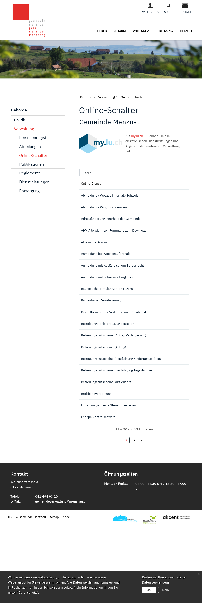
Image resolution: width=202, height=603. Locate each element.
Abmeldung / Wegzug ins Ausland (105, 212)
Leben (102, 31)
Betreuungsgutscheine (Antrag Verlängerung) (113, 387)
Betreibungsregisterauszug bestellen (107, 370)
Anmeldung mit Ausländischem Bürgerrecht (112, 297)
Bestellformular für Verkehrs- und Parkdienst (113, 357)
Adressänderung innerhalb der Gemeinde (111, 230)
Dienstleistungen (34, 182)
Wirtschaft (143, 31)
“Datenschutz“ (27, 592)
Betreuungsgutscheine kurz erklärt (106, 446)
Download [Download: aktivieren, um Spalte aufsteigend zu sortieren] (176, 183)
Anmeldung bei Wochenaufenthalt (105, 280)
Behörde (120, 31)
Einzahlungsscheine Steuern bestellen (108, 472)
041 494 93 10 (46, 570)
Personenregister (34, 137)
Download (180, 358)
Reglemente (30, 173)
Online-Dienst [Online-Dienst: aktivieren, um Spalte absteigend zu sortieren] (91, 183)
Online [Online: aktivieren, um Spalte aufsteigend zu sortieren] (154, 183)
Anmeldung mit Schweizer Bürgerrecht (109, 315)
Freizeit (185, 31)
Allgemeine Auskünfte (97, 263)
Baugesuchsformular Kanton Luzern (107, 332)
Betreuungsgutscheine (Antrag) (103, 400)
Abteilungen (30, 146)
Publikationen (31, 164)
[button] (86, 97)
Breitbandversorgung (96, 459)
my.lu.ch (139, 136)
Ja (149, 590)
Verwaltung (24, 128)
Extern (180, 247)
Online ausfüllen (158, 198)
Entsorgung (29, 190)
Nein (165, 590)
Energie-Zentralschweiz (98, 489)
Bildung (166, 31)
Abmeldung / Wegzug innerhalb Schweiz (109, 195)
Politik (19, 120)
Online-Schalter (33, 155)
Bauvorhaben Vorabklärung (100, 345)
